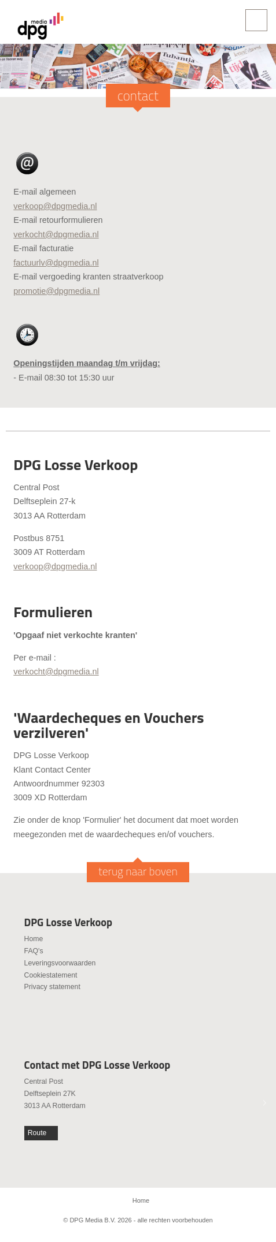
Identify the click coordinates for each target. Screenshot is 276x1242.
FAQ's (33, 951)
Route (37, 1133)
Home (33, 939)
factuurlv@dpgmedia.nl (55, 262)
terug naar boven (138, 871)
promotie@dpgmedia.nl (56, 291)
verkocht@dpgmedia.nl (55, 234)
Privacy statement (52, 987)
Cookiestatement (51, 975)
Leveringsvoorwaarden (60, 963)
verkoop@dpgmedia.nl (55, 206)
